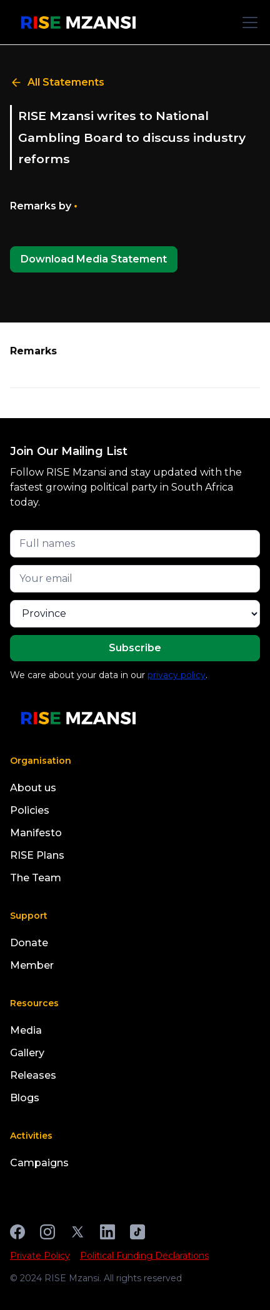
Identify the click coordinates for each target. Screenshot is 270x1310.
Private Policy (40, 1255)
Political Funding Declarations (144, 1255)
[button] (247, 23)
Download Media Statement (94, 259)
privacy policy (177, 675)
